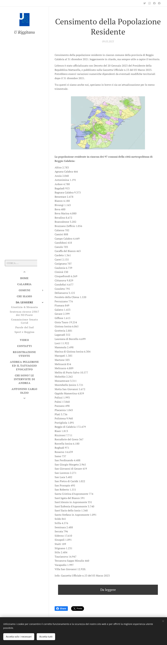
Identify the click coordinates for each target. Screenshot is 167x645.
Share (61, 608)
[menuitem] (24, 278)
